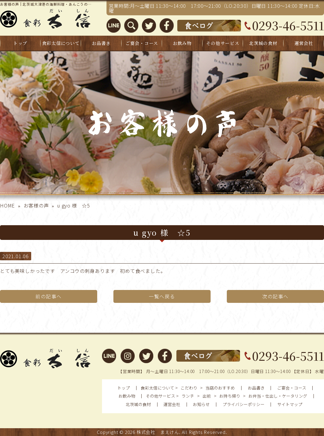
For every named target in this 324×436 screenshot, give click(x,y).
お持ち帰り (229, 396)
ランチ (188, 396)
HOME (7, 205)
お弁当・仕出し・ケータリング (277, 396)
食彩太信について (61, 43)
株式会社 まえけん (157, 432)
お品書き (101, 43)
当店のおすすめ (220, 388)
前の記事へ (48, 296)
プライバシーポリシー (244, 404)
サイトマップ (289, 404)
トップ (20, 43)
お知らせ (201, 404)
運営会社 (303, 43)
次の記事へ (275, 296)
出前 (206, 396)
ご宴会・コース (141, 43)
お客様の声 (36, 205)
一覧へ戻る (162, 296)
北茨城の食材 (263, 43)
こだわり (189, 388)
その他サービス (222, 43)
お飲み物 (182, 43)
